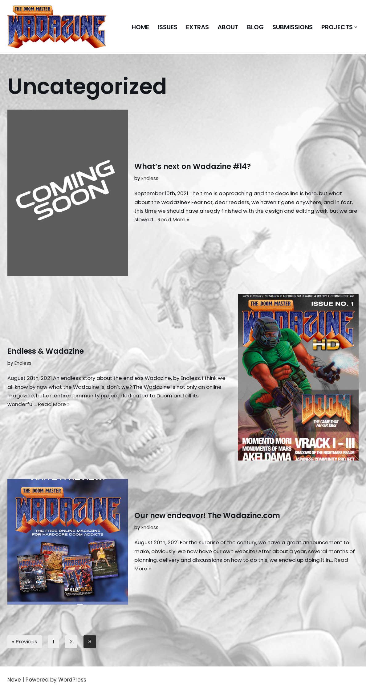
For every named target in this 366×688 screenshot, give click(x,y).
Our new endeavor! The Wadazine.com (207, 515)
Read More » (204, 219)
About (225, 27)
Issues (163, 27)
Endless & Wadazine (45, 351)
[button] (355, 27)
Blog (253, 27)
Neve (14, 679)
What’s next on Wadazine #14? (192, 166)
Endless (149, 178)
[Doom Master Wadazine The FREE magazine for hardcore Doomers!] (56, 27)
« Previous (25, 641)
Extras (194, 27)
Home (135, 27)
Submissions (291, 27)
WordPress (72, 679)
